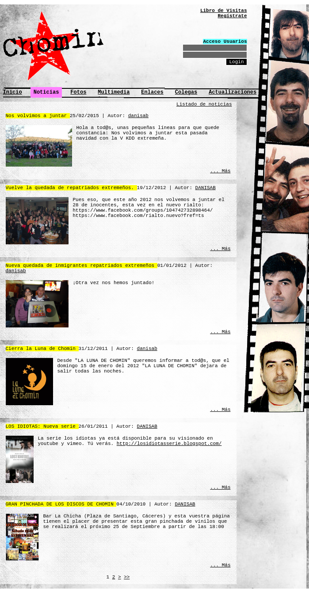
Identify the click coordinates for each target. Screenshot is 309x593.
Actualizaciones (232, 92)
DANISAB (205, 187)
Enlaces (152, 92)
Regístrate (232, 16)
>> (127, 577)
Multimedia (114, 92)
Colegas (186, 92)
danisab (138, 115)
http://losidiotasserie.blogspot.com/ (169, 443)
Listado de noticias (204, 104)
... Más (220, 171)
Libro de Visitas (223, 10)
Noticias (46, 92)
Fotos (78, 92)
